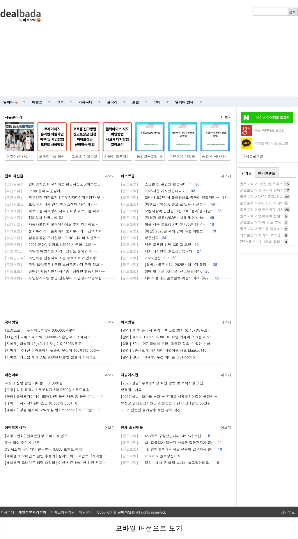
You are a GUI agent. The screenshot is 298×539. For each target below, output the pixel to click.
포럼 (135, 101)
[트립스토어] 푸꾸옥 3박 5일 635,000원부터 (40, 330)
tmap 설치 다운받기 (32, 190)
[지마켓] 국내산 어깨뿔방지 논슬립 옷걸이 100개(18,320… (52, 350)
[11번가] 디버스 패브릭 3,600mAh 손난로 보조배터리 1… (51, 336)
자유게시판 (129, 374)
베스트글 (128, 175)
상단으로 (288, 512)
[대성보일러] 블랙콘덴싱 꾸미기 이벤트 (36, 435)
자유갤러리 (13, 117)
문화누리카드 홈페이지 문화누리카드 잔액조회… (55, 230)
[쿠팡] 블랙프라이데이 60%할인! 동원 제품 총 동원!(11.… (54, 396)
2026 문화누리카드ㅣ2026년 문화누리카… (50, 244)
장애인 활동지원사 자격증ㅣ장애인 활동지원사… (55, 271)
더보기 (226, 117)
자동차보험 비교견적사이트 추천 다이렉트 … (52, 224)
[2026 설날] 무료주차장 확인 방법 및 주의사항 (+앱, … (165, 382)
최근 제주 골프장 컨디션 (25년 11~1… (167, 224)
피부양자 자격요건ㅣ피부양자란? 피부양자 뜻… (54, 197)
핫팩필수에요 (131, 389)
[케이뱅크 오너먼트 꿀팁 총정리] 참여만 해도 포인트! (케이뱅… (55, 455)
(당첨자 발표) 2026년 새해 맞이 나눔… (167, 217)
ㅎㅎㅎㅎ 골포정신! (150, 455)
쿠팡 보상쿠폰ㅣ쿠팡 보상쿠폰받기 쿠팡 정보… (54, 264)
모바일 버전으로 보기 (149, 528)
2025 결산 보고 (148, 257)
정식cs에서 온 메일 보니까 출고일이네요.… (170, 462)
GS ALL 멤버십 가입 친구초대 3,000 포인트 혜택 (43, 449)
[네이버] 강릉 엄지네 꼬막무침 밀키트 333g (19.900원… (53, 409)
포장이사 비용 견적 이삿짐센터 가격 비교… (51, 204)
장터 (157, 101)
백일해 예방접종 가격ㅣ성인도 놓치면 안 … (51, 251)
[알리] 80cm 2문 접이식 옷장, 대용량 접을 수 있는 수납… (167, 343)
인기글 (246, 173)
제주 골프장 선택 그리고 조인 (159, 244)
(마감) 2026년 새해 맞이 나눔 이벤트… (168, 230)
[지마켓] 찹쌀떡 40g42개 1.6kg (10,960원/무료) (44, 343)
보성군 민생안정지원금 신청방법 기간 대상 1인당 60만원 (166, 402)
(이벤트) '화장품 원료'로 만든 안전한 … (168, 204)
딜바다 (10, 101)
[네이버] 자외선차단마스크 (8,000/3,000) (41, 402)
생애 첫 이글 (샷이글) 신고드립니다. (165, 271)
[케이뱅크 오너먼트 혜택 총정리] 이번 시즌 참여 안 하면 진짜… (55, 462)
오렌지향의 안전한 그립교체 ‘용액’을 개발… (171, 210)
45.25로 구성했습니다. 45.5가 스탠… (165, 435)
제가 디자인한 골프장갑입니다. (161, 251)
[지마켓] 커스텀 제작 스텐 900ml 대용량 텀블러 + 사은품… (52, 356)
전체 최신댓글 (132, 427)
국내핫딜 (12, 321)
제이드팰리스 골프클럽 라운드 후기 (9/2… (170, 277)
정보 (60, 101)
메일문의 (86, 512)
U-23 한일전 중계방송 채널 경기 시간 (151, 409)
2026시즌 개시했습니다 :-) (158, 190)
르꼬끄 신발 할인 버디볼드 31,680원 (34, 382)
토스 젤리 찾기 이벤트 (22, 442)
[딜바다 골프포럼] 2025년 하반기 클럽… (169, 264)
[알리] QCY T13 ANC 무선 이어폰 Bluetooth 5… (159, 356)
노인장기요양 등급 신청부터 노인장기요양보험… (55, 277)
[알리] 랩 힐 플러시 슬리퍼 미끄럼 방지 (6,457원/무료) (165, 330)
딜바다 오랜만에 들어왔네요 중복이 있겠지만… (173, 197)
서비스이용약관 (62, 512)
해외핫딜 (128, 321)
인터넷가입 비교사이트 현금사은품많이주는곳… (54, 183)
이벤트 (37, 101)
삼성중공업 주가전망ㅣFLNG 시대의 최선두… (52, 237)
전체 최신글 (14, 175)
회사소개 (7, 512)
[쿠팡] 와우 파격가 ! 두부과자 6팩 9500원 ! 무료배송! (48, 389)
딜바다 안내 (184, 101)
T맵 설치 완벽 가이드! (34, 217)
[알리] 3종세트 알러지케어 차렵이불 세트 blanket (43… (165, 350)
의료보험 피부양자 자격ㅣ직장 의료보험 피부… (54, 210)
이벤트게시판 (15, 427)
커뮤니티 (86, 101)
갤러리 (112, 101)
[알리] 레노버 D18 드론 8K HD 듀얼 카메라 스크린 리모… (167, 336)
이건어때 (12, 374)
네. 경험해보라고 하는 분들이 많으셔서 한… (171, 449)
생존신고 (143, 237)
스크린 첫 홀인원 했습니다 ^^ (160, 183)
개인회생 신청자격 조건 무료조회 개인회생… (52, 257)
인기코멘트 (266, 173)
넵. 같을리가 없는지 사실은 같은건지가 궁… (171, 442)
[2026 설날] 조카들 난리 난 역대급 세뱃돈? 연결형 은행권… (169, 396)
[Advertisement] (178, 48)
